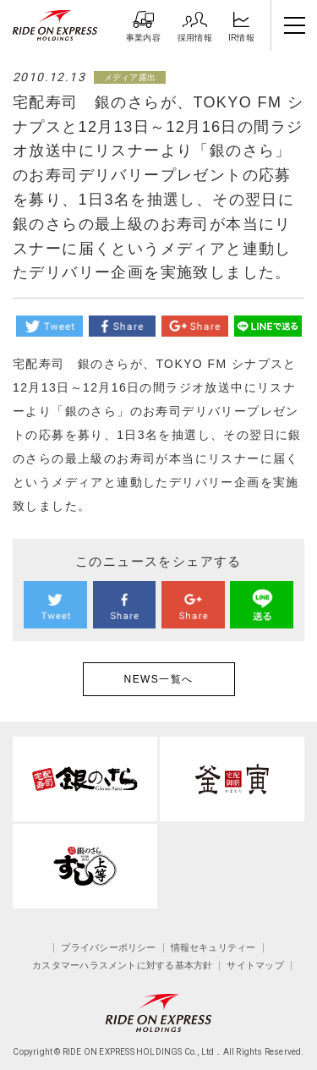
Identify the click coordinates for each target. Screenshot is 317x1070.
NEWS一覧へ (159, 679)
